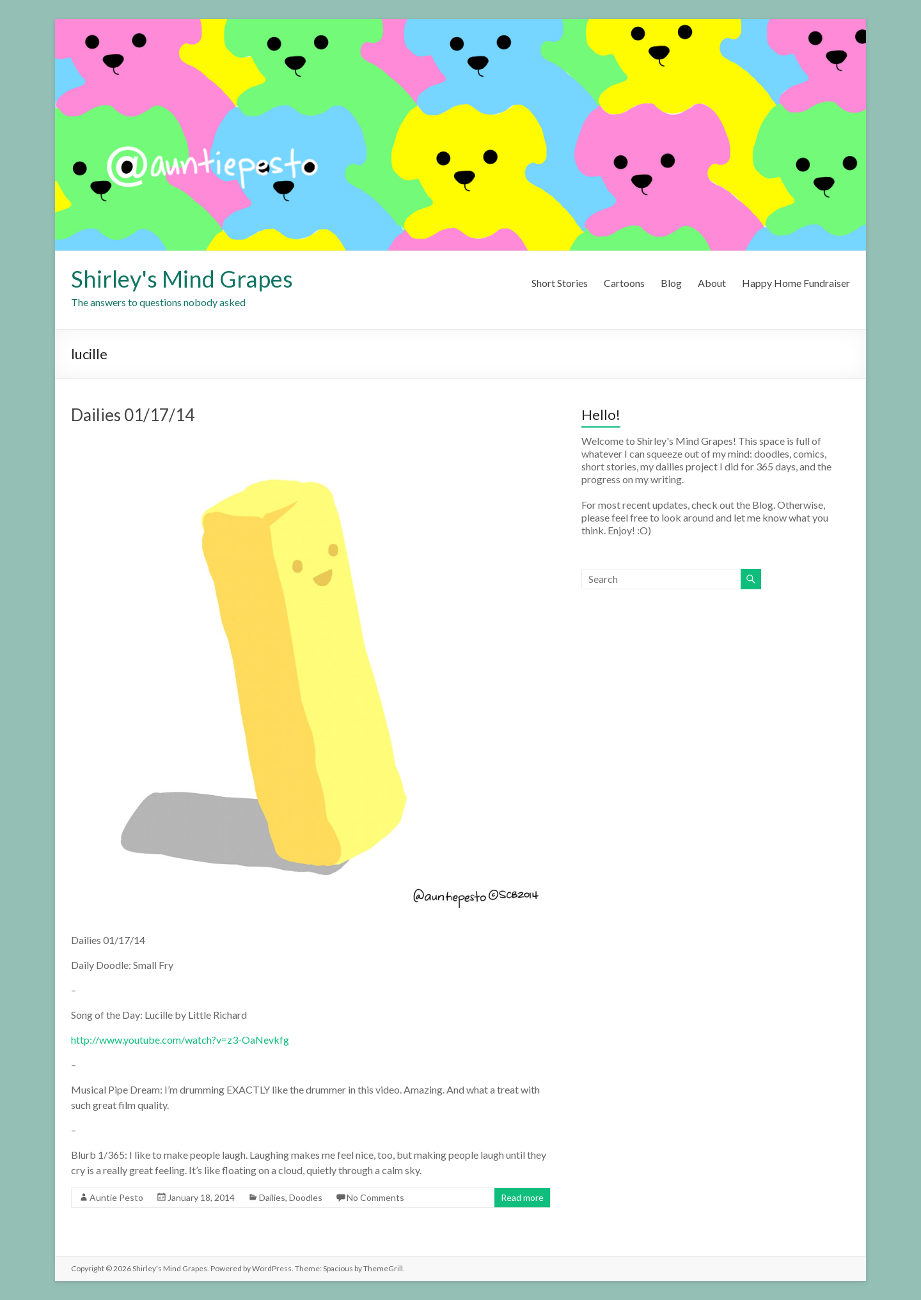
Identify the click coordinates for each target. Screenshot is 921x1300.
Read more (522, 1197)
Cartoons (624, 283)
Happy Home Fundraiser (796, 283)
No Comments (375, 1197)
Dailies (272, 1197)
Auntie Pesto (116, 1197)
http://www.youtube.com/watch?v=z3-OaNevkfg (180, 1039)
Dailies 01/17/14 (132, 415)
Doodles (305, 1197)
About (712, 283)
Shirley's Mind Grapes (182, 279)
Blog (671, 283)
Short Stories (559, 283)
